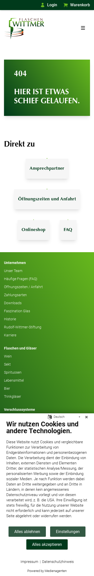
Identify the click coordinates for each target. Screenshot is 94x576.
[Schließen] (86, 417)
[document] (47, 473)
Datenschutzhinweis (58, 562)
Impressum (29, 562)
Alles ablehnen (27, 531)
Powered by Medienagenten (47, 571)
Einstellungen (68, 531)
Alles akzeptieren (47, 544)
